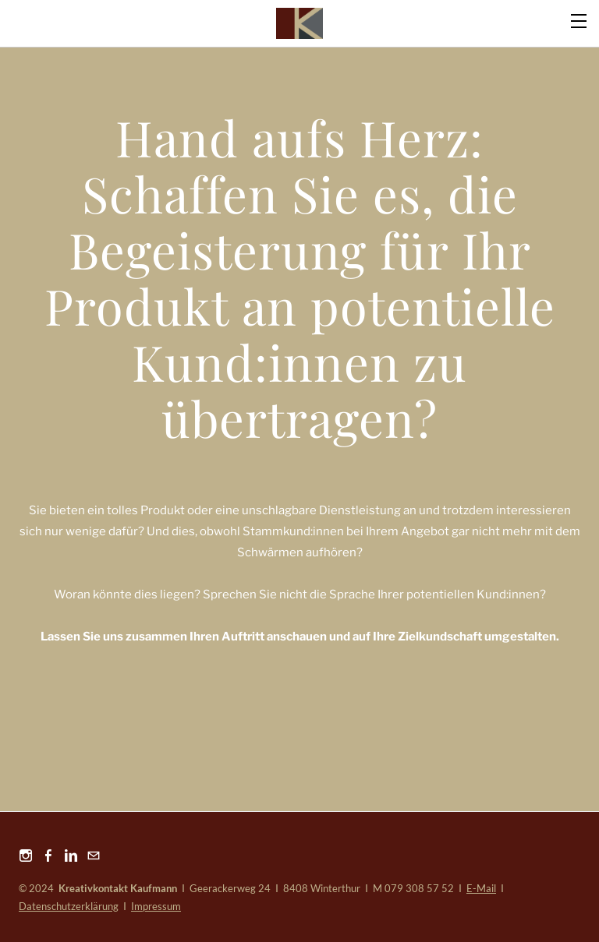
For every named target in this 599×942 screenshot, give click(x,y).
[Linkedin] (71, 855)
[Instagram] (25, 855)
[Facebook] (48, 855)
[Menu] (579, 19)
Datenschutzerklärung (69, 906)
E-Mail (481, 888)
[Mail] (93, 855)
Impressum (156, 906)
